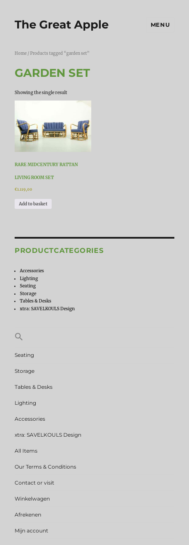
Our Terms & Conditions (45, 466)
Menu (160, 24)
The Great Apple (61, 25)
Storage (28, 293)
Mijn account (31, 530)
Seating (28, 286)
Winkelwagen (32, 498)
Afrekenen (28, 514)
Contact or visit (34, 482)
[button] (94, 337)
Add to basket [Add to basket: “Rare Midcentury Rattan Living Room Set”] (33, 204)
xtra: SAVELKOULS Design (47, 309)
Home (21, 53)
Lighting (29, 278)
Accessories (32, 271)
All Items (26, 450)
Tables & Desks (35, 301)
